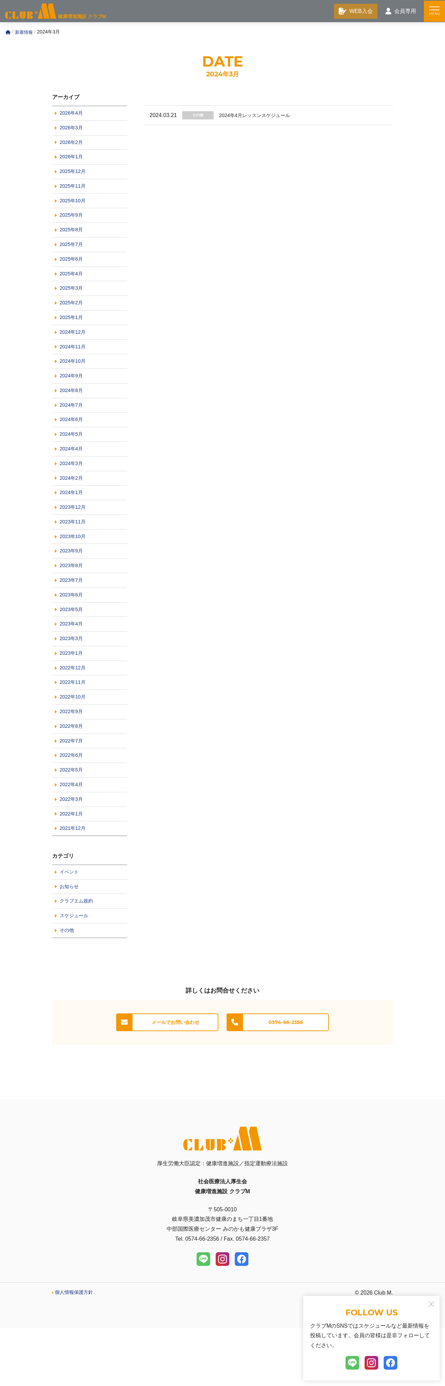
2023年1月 (73, 693)
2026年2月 (73, 146)
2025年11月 (74, 193)
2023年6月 (73, 631)
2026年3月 (73, 130)
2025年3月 (73, 302)
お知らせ (70, 941)
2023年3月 (73, 677)
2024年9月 (73, 396)
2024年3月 (73, 490)
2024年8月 (73, 412)
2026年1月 (73, 162)
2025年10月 (74, 209)
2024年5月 (73, 459)
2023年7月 (73, 615)
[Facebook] (241, 1317)
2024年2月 (73, 505)
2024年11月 (74, 365)
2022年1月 (73, 865)
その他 (199, 116)
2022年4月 (73, 834)
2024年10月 (74, 381)
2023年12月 (74, 537)
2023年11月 (74, 552)
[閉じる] (431, 1304)
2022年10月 (74, 740)
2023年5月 (73, 646)
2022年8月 (73, 771)
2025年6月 (73, 271)
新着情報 (24, 33)
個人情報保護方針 (76, 1351)
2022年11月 (74, 724)
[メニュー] (433, 12)
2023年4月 (73, 662)
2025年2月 (73, 318)
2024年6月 (73, 443)
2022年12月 (74, 709)
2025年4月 (73, 287)
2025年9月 (73, 224)
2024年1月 (73, 521)
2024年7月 (73, 427)
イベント (70, 925)
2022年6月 (73, 803)
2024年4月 (73, 474)
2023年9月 (73, 584)
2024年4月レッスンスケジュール (262, 117)
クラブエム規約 (79, 956)
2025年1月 (73, 334)
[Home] (8, 33)
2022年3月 (73, 849)
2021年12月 (74, 881)
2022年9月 (73, 756)
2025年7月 (73, 256)
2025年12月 (74, 178)
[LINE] (203, 1317)
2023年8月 (73, 599)
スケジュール (76, 972)
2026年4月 (73, 115)
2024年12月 (74, 349)
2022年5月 (73, 818)
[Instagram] (222, 1317)
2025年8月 (73, 240)
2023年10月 (74, 568)
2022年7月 (73, 787)
